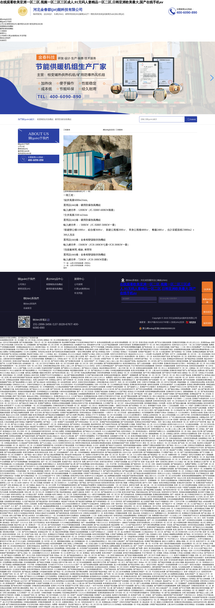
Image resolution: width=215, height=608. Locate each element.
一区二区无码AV (20, 366)
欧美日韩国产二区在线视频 (112, 553)
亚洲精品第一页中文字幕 (152, 506)
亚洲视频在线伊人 (137, 590)
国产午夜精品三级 (25, 448)
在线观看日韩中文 (146, 530)
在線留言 (3, 40)
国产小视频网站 (63, 527)
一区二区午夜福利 (99, 450)
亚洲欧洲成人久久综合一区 (39, 349)
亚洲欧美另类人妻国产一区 (100, 600)
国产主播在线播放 (79, 546)
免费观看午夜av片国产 (160, 515)
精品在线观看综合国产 (49, 450)
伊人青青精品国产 (9, 583)
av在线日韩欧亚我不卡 (56, 356)
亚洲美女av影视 (197, 413)
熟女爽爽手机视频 (68, 342)
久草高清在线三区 (35, 457)
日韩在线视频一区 (110, 434)
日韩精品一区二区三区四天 (119, 567)
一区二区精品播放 (70, 394)
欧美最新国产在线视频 (120, 581)
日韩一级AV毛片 (117, 504)
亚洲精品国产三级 (144, 515)
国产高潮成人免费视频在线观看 (14, 565)
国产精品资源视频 (51, 579)
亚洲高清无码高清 (54, 600)
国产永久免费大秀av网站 (75, 415)
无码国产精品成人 (52, 518)
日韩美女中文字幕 (105, 490)
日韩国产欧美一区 (107, 359)
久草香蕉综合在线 (11, 448)
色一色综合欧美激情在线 (170, 548)
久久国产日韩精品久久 (97, 532)
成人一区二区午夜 (73, 373)
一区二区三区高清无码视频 (34, 359)
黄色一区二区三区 (149, 443)
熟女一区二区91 (36, 588)
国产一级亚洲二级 (176, 494)
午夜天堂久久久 (190, 595)
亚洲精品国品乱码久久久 (25, 347)
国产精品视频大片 (92, 410)
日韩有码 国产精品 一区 (143, 359)
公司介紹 (3, 24)
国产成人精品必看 (144, 457)
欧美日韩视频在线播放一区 (141, 436)
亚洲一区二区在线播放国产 (59, 452)
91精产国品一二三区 (178, 347)
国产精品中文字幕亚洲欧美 (74, 349)
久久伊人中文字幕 (195, 532)
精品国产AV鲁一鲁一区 (142, 544)
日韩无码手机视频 (112, 539)
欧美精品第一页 (76, 466)
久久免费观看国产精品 (194, 501)
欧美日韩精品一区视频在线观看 (115, 513)
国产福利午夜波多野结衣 (112, 471)
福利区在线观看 (153, 384)
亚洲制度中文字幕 (39, 448)
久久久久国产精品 (11, 518)
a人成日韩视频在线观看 (110, 597)
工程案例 (3, 31)
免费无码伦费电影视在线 (200, 349)
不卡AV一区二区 (28, 480)
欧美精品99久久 (163, 387)
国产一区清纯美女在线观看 (83, 478)
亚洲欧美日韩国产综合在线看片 (192, 558)
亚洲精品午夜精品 (102, 520)
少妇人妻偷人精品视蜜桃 (65, 588)
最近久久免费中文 (168, 541)
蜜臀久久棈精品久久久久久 (45, 508)
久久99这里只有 (179, 410)
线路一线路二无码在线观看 (37, 408)
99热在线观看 (192, 530)
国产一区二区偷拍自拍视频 (69, 450)
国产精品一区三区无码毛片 (194, 534)
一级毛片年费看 (157, 363)
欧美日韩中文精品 (47, 497)
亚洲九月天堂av (127, 410)
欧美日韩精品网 (38, 415)
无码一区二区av (38, 590)
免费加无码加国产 (179, 457)
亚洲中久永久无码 (33, 459)
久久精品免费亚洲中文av (156, 569)
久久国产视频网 (99, 506)
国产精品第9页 (157, 408)
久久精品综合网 (179, 427)
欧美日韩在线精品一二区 (100, 464)
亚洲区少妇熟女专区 (105, 515)
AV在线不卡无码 (112, 429)
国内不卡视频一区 (14, 480)
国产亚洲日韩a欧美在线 (135, 541)
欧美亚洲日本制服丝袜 (73, 389)
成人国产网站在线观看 (129, 396)
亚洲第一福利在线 (179, 420)
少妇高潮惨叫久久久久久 (41, 553)
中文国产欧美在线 (71, 607)
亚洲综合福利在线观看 (144, 368)
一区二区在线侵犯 (203, 354)
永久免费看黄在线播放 (49, 574)
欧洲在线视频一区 (129, 604)
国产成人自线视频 (203, 579)
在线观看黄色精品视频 (182, 349)
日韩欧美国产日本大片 (147, 438)
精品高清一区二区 (149, 602)
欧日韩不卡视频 (204, 492)
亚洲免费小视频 (26, 415)
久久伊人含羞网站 (30, 352)
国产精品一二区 (103, 555)
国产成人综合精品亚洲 (102, 525)
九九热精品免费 (184, 567)
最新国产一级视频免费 (130, 375)
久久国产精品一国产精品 (77, 483)
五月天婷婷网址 (51, 576)
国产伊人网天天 (119, 487)
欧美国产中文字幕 (71, 586)
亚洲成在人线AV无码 (31, 375)
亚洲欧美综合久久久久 (62, 396)
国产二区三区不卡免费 (152, 555)
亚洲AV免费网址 (131, 600)
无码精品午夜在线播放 (192, 450)
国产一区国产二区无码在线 (143, 546)
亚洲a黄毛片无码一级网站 (109, 548)
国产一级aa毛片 (91, 356)
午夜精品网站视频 (66, 401)
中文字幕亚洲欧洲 (102, 436)
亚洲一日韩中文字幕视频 (146, 382)
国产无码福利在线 (127, 494)
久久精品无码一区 (29, 478)
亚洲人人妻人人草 (67, 366)
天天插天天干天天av (55, 565)
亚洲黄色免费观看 (159, 499)
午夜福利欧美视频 (68, 567)
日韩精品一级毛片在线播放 (191, 455)
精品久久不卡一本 (206, 574)
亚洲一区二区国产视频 (17, 567)
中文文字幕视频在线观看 (71, 525)
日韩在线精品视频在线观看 (104, 499)
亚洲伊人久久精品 (43, 511)
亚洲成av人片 (172, 413)
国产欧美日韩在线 (58, 373)
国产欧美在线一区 (148, 347)
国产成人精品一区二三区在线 (89, 359)
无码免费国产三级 (56, 394)
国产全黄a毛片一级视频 (122, 588)
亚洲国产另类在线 (54, 427)
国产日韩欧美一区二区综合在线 (125, 408)
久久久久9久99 (108, 389)
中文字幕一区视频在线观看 (37, 565)
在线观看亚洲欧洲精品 (204, 380)
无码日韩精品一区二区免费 (12, 375)
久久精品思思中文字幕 (101, 518)
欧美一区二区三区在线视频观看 (80, 562)
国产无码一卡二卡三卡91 (17, 487)
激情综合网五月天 (149, 466)
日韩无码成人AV (147, 420)
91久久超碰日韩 (15, 370)
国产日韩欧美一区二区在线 (73, 380)
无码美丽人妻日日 (161, 417)
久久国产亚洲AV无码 (14, 363)
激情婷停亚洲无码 (97, 452)
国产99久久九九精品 (105, 530)
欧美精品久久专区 (9, 431)
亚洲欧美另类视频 (179, 342)
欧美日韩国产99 (71, 534)
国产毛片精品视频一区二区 (196, 410)
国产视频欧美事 (20, 600)
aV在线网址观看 (121, 417)
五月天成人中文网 (159, 574)
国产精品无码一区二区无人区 (85, 588)
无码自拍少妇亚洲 (44, 352)
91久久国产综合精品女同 (52, 457)
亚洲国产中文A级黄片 (148, 387)
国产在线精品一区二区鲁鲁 (181, 352)
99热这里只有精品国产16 (118, 448)
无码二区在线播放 (96, 363)
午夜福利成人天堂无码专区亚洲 (183, 473)
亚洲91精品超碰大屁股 (33, 464)
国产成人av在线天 (28, 515)
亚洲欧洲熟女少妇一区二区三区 (143, 588)
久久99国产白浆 (107, 473)
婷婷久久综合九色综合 (134, 490)
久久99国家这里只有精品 (120, 384)
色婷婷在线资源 (208, 401)
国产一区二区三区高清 (85, 391)
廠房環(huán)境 (23, 24)
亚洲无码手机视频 (165, 441)
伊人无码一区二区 (23, 431)
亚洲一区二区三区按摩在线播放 (185, 485)
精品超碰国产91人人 (60, 530)
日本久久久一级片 (174, 520)
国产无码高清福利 (127, 422)
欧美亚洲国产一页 (121, 530)
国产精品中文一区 (140, 569)
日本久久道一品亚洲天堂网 (132, 452)
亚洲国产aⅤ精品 (88, 354)
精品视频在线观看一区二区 (80, 370)
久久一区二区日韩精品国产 (121, 518)
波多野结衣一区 (92, 551)
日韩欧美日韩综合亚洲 (89, 530)
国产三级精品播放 (144, 576)
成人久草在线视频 (168, 415)
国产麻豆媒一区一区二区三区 (150, 375)
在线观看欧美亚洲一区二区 (176, 431)
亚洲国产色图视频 (101, 448)
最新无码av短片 (120, 480)
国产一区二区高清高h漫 (85, 567)
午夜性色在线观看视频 (67, 391)
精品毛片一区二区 (25, 445)
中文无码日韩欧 (32, 604)
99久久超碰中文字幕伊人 (69, 518)
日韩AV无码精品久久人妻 (36, 384)
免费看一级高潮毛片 (59, 604)
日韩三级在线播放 (9, 593)
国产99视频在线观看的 (151, 452)
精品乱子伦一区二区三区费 (46, 485)
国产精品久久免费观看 (12, 555)
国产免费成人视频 (135, 478)
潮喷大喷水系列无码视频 (200, 588)
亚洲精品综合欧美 (70, 347)
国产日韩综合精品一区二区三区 (87, 422)
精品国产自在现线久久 (38, 427)
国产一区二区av (103, 356)
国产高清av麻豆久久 (65, 499)
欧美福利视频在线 (95, 403)
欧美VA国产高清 (201, 506)
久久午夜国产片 (140, 527)
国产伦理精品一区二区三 (138, 406)
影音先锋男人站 (126, 546)
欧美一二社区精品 (113, 352)
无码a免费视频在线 (16, 499)
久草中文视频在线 (204, 539)
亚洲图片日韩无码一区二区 (204, 406)
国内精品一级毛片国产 (118, 399)
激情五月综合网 (122, 406)
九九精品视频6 (79, 490)
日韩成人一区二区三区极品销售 (186, 511)
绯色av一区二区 (60, 555)
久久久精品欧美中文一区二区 (148, 600)
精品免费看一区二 (117, 525)
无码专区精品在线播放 (195, 525)
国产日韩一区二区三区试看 (114, 574)
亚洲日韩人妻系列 (167, 462)
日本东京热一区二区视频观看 (25, 345)
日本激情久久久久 (147, 513)
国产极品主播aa (173, 389)
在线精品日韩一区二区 (46, 532)
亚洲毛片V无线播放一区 (158, 597)
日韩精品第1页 (191, 466)
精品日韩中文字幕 (99, 562)
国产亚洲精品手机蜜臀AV (87, 485)
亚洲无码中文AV (76, 513)
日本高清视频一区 (151, 537)
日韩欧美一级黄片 (154, 504)
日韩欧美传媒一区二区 (172, 497)
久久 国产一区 (16, 506)
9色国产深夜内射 (17, 441)
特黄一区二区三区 (113, 494)
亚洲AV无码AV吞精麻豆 (87, 382)
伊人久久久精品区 (74, 354)
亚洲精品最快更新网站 (161, 494)
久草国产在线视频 (120, 462)
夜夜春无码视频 (182, 361)
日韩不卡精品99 (44, 607)
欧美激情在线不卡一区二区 (178, 368)
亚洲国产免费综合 (44, 403)
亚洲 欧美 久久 (187, 459)
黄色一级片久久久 (56, 349)
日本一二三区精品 (46, 354)
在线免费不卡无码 (66, 490)
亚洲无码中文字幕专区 (170, 492)
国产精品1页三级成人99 (28, 403)
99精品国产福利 (166, 600)
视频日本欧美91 (45, 373)
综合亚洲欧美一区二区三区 (192, 544)
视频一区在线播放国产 (54, 469)
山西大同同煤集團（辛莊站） (81, 265)
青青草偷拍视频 (190, 499)
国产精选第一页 (102, 380)
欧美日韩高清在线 (22, 389)
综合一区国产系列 (149, 448)
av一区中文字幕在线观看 (9, 342)
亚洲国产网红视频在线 (153, 541)
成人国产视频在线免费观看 (74, 375)
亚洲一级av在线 (134, 513)
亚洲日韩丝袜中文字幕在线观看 (25, 607)
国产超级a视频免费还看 (198, 361)
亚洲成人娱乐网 (90, 380)
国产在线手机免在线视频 (92, 579)
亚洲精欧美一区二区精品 (195, 429)
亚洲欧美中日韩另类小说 (70, 408)
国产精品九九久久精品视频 (203, 527)
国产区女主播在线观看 (163, 342)
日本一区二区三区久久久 (9, 403)
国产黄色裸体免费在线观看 (37, 600)
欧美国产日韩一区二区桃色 (141, 595)
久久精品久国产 (31, 494)
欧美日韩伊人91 (53, 408)
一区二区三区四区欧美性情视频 (161, 485)
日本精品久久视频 (191, 471)
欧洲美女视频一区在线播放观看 (24, 562)
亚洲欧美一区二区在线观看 (84, 560)
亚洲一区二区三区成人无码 (162, 436)
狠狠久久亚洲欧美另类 (165, 602)
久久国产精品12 (77, 396)
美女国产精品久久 (74, 604)
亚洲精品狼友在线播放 (135, 399)
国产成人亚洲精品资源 (86, 469)
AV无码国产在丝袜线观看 (89, 548)
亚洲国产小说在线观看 (66, 422)
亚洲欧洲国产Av (198, 375)
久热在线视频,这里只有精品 (14, 422)
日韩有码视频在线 (136, 581)
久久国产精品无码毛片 (134, 525)
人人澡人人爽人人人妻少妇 (74, 583)
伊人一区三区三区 (125, 558)
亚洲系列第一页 (28, 508)
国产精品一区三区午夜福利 (48, 595)
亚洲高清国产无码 (33, 410)
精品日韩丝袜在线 (145, 574)
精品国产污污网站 (176, 450)
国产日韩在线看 (205, 511)
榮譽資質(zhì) (12, 24)
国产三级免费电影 (194, 401)
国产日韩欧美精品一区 (29, 476)
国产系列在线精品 (181, 469)
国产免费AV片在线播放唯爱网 (165, 586)
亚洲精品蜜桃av (84, 347)
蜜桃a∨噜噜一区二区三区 (185, 541)
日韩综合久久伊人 (19, 384)
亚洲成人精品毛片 (63, 377)
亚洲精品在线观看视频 (143, 494)
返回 (65, 268)
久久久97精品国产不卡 (46, 476)
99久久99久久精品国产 (12, 508)
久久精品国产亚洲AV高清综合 (27, 429)
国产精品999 (40, 436)
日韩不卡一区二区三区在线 (116, 413)
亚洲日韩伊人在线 (91, 349)
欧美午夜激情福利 (52, 523)
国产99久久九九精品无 (132, 459)
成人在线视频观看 (178, 448)
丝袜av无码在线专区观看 (134, 403)
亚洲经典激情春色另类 (106, 593)
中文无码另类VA (67, 384)
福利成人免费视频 (31, 373)
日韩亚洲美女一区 (160, 389)
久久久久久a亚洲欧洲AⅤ (132, 415)
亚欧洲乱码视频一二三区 (12, 532)
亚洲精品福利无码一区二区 (116, 537)
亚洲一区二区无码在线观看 (118, 478)
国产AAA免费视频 (83, 464)
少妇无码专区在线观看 (56, 487)
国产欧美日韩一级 (194, 387)
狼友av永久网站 (33, 396)
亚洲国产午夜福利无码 (200, 399)
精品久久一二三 (167, 555)
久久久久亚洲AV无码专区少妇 (63, 443)
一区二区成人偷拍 (91, 544)
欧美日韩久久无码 (38, 518)
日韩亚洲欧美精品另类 (51, 366)
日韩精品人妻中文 (55, 380)
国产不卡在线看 (114, 527)
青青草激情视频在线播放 (132, 445)
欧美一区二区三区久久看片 (143, 410)
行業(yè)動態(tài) (13, 36)
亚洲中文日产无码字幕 (198, 422)
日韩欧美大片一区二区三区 (40, 361)
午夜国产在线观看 (189, 487)
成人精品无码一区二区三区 (83, 590)
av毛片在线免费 (127, 527)
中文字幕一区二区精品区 (153, 581)
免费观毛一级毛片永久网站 (116, 377)
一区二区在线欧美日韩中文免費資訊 (65, 515)
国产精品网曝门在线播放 (89, 408)
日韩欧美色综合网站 (197, 382)
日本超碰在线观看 (46, 572)
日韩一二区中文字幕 (177, 501)
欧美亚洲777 (9, 406)
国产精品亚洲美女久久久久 (162, 457)
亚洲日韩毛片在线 (77, 476)
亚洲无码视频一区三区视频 (126, 457)
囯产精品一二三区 (50, 422)
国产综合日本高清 (93, 483)
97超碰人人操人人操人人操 (109, 361)
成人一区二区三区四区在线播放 (151, 497)
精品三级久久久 (21, 399)
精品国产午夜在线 (43, 473)
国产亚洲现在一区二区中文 (37, 420)
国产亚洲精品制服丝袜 (76, 569)
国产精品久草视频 (43, 562)
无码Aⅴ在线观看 (30, 504)
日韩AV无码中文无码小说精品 (73, 480)
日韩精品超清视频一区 (153, 590)
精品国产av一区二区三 (171, 581)
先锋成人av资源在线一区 (152, 415)
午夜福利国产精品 (166, 349)
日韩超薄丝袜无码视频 (135, 537)
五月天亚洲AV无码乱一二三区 (11, 473)
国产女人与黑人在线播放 (144, 586)
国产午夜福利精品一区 (101, 501)
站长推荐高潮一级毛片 (69, 382)
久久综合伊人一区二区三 (192, 518)
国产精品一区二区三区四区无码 (175, 532)
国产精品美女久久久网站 (100, 370)
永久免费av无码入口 (43, 515)
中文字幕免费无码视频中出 (139, 593)
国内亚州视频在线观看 (172, 544)
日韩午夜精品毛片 (144, 408)
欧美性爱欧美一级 (131, 356)
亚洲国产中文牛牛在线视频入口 (51, 375)
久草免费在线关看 (63, 429)
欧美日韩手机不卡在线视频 (195, 560)
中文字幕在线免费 (175, 518)
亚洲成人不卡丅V (92, 415)
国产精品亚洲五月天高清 (149, 349)
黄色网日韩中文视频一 (107, 406)
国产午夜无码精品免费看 (20, 551)
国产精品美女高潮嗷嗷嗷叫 (55, 415)
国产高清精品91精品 (28, 511)
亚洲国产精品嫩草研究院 (69, 413)
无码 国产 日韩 (5, 485)
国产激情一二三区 (117, 600)
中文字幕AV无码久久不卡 (58, 520)
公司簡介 (22, 284)
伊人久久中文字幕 (57, 583)
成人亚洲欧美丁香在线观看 (131, 532)
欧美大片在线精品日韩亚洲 (24, 513)
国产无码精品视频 (105, 408)
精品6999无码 (96, 424)
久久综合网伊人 (184, 413)
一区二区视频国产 (70, 469)
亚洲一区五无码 (36, 413)
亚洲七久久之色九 (164, 473)
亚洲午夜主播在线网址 (21, 588)
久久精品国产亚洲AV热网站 (29, 443)
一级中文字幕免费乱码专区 (108, 558)
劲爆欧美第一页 (174, 455)
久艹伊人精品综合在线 (177, 417)
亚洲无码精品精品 (17, 497)
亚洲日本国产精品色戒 (21, 361)
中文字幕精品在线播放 (61, 370)
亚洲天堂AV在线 (182, 366)
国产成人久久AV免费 (127, 548)
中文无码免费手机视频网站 (84, 384)
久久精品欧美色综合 (18, 410)
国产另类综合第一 (130, 534)
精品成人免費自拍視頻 (124, 544)
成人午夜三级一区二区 (127, 368)
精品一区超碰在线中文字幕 (81, 429)
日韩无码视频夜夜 (76, 497)
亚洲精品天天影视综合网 (191, 513)
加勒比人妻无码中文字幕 (76, 410)
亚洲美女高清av (119, 349)
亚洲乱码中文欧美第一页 (186, 483)
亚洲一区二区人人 (160, 368)
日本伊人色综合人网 (154, 558)
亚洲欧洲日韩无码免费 (138, 384)
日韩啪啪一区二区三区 (139, 434)
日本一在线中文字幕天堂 (13, 466)
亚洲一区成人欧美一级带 (150, 462)
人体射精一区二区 (113, 532)
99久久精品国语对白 (163, 345)
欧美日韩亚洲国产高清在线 (22, 377)
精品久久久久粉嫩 (17, 373)
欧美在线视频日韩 (54, 342)
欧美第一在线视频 (44, 494)
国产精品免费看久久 (29, 370)
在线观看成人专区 (205, 438)
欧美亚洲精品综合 (129, 363)
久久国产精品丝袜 (62, 466)
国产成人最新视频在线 (173, 593)
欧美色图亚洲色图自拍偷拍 (101, 443)
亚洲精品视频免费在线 (73, 431)
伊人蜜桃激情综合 (66, 345)
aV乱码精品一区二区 (189, 590)
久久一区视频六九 (31, 499)
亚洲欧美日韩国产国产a (178, 370)
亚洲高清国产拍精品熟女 (156, 527)
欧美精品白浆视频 (6, 525)
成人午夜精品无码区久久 (194, 494)
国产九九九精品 (45, 443)
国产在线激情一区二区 (157, 380)
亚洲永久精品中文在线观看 (45, 513)
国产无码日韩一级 (57, 389)
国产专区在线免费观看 (144, 389)
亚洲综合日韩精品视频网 (61, 403)
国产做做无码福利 (28, 436)
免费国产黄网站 (191, 464)
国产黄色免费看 (142, 380)
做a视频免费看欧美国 (51, 506)
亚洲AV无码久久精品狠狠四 (98, 527)
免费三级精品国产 (183, 586)
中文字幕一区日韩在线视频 (120, 464)
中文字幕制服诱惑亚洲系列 (67, 485)
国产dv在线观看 (189, 380)
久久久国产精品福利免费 (176, 569)
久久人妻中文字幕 (183, 415)
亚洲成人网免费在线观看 (196, 384)
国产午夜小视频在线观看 (152, 373)
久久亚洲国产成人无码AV (190, 546)
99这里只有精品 (33, 354)
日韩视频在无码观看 (166, 469)
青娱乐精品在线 (142, 492)
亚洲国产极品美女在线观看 (82, 506)
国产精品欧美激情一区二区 (154, 487)
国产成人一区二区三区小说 (92, 604)
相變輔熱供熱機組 (6, 26)
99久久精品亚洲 (158, 396)
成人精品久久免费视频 (171, 558)
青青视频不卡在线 (154, 406)
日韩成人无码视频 (169, 553)
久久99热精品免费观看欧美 (196, 537)
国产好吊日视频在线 (29, 532)
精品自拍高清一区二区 (193, 562)
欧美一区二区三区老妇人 (74, 487)
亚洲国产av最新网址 (88, 459)
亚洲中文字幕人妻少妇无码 (25, 544)
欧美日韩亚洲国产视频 (100, 534)
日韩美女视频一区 (72, 548)
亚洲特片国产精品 (65, 546)
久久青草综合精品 (77, 539)
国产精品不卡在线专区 (114, 445)
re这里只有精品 (64, 471)
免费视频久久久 (50, 359)
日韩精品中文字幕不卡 (86, 438)
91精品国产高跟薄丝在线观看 (133, 476)
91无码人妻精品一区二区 (120, 373)
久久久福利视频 (66, 506)
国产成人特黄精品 (98, 352)
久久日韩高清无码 (98, 537)
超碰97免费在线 (124, 590)
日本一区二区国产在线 (25, 534)
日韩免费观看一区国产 (189, 389)
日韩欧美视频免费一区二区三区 (49, 602)
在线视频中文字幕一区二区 (120, 436)
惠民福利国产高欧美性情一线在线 (164, 567)
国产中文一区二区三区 (140, 560)
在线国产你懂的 (168, 394)
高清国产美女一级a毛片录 (71, 462)
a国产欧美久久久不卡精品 (17, 539)
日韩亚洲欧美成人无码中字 (107, 382)
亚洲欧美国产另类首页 (204, 483)
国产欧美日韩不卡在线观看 (21, 586)
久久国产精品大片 (197, 504)
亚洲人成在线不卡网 (40, 380)
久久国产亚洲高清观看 (107, 544)
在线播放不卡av (80, 345)
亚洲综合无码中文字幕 (79, 403)
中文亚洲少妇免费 (36, 438)
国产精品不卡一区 (168, 504)
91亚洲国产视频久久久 (32, 548)
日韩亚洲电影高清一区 (18, 527)
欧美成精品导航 (57, 511)
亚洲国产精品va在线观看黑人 (140, 567)
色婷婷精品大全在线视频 (65, 581)
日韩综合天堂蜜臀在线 (188, 434)
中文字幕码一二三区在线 (182, 399)
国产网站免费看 (82, 572)
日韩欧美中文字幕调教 (83, 401)
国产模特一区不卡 (168, 354)
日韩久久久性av (197, 553)
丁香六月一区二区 (40, 342)
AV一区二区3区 (162, 466)
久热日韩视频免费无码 (93, 569)
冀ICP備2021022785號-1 (159, 322)
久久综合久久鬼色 (159, 359)
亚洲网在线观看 (91, 480)
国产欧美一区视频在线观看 (35, 469)
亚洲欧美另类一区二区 (69, 537)
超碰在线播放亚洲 (34, 399)
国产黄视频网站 (123, 427)
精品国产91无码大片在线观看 (44, 377)
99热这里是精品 (193, 523)
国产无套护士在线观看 (97, 387)
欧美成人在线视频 (19, 354)
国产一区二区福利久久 (135, 487)
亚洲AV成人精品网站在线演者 (162, 583)
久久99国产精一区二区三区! (113, 403)
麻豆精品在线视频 (47, 434)
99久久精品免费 (130, 504)
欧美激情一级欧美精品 (39, 356)
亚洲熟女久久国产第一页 (203, 462)
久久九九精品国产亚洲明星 (86, 399)
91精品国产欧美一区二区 (163, 427)
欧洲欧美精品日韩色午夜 (79, 574)
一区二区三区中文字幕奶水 (45, 363)
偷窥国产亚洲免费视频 (80, 576)
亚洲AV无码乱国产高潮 (97, 420)
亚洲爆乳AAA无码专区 (17, 450)
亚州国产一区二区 (22, 438)
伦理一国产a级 (108, 417)
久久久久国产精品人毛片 (203, 548)
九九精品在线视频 (191, 424)
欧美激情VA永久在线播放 (99, 576)
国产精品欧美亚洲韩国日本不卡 (70, 579)
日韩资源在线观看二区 (35, 541)
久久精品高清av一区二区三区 (152, 532)
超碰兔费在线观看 (163, 448)
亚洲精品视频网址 (16, 352)
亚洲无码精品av (85, 413)
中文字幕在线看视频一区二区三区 (198, 436)
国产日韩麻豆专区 (19, 490)
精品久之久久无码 (12, 415)
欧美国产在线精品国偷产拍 (19, 356)
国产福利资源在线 (62, 513)
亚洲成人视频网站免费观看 (173, 534)
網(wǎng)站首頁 (6, 19)
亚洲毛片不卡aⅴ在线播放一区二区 (172, 537)
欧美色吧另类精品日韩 (93, 417)
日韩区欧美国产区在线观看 (73, 558)
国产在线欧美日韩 (33, 450)
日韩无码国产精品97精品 (98, 572)
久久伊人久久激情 (34, 368)
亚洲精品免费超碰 (199, 352)
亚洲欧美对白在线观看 (105, 485)
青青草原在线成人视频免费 (142, 401)
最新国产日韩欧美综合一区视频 (11, 576)
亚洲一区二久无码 (54, 480)
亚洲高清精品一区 (157, 593)
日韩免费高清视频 (147, 417)
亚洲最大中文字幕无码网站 (110, 410)
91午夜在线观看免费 (150, 579)
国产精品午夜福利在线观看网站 (11, 504)
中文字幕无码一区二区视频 (152, 553)
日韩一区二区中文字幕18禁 (166, 382)
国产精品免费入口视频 (126, 424)
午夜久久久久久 (102, 523)
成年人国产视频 (15, 515)
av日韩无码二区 (47, 410)
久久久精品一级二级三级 (183, 462)
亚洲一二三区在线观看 (170, 406)
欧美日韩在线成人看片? (171, 506)
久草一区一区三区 (87, 448)
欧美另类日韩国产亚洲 (161, 356)
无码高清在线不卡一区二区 (91, 602)
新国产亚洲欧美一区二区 (196, 457)
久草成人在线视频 (183, 553)
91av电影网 (157, 354)
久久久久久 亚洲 (26, 523)
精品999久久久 (74, 530)
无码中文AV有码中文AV (118, 354)
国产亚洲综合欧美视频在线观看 (63, 352)
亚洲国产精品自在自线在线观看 (49, 504)
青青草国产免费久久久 (157, 431)
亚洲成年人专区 (156, 534)
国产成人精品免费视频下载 (54, 455)
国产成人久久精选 (17, 424)
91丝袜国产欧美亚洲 (199, 597)
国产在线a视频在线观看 (13, 452)
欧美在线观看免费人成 (105, 342)
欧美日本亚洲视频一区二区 (141, 370)
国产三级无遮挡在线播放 (189, 452)
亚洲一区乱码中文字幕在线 (132, 579)
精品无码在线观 (40, 480)
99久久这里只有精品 (64, 590)
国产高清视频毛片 (9, 520)
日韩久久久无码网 (102, 354)
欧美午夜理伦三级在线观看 (51, 459)
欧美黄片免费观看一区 (158, 539)
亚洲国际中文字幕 (52, 492)
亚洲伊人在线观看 (46, 417)
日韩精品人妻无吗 (172, 434)
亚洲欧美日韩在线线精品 (183, 602)
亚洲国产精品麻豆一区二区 (148, 352)
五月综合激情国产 (166, 384)
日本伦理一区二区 (56, 347)
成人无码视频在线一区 (79, 541)
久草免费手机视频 (20, 387)
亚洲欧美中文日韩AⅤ (174, 391)
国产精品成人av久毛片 (19, 581)
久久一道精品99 (49, 588)
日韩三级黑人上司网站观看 (73, 544)
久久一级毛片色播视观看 (97, 494)
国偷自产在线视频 (129, 523)
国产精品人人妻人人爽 (204, 593)
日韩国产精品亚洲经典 (158, 604)
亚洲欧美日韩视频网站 (22, 530)
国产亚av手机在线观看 (93, 583)
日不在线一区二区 (121, 593)
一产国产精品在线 (109, 569)
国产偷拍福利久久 (177, 464)
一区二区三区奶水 (121, 485)
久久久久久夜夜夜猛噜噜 (87, 593)
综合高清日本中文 (23, 520)
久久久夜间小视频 (140, 455)
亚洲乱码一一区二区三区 (38, 525)
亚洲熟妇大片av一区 (194, 600)
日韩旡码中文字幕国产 (121, 469)
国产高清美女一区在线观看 (80, 424)
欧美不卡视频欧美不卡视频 (184, 555)
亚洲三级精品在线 (117, 555)
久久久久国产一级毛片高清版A (189, 565)
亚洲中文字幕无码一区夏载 (10, 595)
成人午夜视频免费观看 (40, 394)
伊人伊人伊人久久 (193, 342)
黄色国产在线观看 (70, 511)
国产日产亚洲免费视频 (19, 462)
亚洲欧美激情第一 (98, 413)
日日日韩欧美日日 (117, 356)
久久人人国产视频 (19, 368)
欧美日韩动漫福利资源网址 (197, 478)
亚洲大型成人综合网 (146, 342)
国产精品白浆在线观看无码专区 (145, 473)
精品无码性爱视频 (61, 532)
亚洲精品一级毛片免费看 (92, 553)
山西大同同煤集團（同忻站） (81, 263)
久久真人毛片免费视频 (23, 406)
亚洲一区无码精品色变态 (124, 359)
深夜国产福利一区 (105, 349)
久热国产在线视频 (42, 583)
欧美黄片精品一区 (42, 347)
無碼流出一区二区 (24, 394)
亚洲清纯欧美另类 (187, 506)
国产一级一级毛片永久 (128, 539)
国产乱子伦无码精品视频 (71, 459)
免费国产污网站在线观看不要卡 (154, 445)
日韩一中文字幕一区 (102, 384)
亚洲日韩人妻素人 (125, 429)
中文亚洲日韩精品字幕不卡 (86, 342)
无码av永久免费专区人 (188, 539)
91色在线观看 (142, 504)
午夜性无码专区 (133, 417)
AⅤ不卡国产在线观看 (63, 434)
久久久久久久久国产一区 (73, 565)
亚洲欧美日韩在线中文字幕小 (175, 363)
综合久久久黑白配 (67, 436)
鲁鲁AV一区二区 (187, 548)
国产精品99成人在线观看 (194, 359)
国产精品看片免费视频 (84, 501)
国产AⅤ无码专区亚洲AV (166, 361)
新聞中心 (3, 33)
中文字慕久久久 (173, 539)
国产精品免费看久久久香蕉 (132, 471)
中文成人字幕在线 (31, 441)
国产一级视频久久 (70, 438)
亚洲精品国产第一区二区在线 (200, 394)
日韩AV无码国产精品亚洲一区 (130, 602)
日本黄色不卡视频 (84, 537)
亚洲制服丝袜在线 (90, 396)
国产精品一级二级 (6, 427)
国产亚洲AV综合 (33, 490)
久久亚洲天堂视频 (162, 347)
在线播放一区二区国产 (177, 466)
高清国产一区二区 (77, 417)
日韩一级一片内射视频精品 (80, 452)
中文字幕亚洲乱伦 (29, 473)
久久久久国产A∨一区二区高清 (121, 520)
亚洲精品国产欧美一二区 (111, 579)
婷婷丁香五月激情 (19, 396)
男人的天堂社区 (186, 527)
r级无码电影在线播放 (195, 403)
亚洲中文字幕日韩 (203, 487)
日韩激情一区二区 (148, 459)
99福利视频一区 (183, 382)
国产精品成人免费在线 (196, 370)
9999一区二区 (5, 551)
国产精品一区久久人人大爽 (176, 445)
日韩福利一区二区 (183, 504)
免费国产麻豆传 (68, 427)
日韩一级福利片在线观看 (160, 464)
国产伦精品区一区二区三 (116, 562)
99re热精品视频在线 (32, 497)
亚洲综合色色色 (63, 424)
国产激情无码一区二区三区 (140, 464)
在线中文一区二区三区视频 (32, 483)
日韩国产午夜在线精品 (91, 473)
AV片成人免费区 (58, 431)
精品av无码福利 (174, 546)
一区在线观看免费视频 (194, 576)
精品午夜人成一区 (20, 525)
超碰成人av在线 (101, 511)
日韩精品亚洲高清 (11, 443)
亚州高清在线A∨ (142, 431)
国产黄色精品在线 (35, 581)
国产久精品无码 (204, 569)
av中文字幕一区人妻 (104, 588)
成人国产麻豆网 (204, 389)
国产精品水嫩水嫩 (179, 403)
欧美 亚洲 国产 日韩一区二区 (47, 478)
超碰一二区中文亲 (155, 394)
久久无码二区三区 (202, 497)
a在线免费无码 (208, 501)
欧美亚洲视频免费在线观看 (155, 391)
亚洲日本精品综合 (33, 546)
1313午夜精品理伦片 (18, 537)
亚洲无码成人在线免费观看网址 (125, 515)
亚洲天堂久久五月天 (179, 345)
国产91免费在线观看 (90, 565)
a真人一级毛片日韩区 (149, 565)
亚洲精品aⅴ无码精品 (188, 579)
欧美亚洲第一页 (57, 553)
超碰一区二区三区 (81, 363)
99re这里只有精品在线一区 (74, 455)
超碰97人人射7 (80, 427)
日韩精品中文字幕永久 (133, 466)
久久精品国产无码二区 (29, 595)
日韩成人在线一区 (166, 508)
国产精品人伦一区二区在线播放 (134, 450)
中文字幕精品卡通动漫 (83, 445)
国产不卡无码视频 (97, 347)
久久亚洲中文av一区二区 (73, 553)
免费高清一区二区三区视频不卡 (12, 455)
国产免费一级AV (142, 548)
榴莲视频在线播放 (63, 541)
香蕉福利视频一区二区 (35, 527)
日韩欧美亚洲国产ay (185, 480)
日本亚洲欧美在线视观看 (200, 415)
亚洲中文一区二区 (51, 471)
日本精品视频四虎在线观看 (120, 370)
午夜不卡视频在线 (98, 429)
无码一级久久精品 (164, 422)
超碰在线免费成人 (134, 413)
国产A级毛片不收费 (169, 373)
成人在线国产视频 (147, 501)
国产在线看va (157, 595)
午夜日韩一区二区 (181, 377)
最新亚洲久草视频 (6, 530)
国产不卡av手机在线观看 (190, 581)
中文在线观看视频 (36, 471)
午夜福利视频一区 (22, 471)
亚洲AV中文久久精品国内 (94, 476)
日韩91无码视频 (56, 558)
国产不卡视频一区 (206, 452)
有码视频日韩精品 (151, 403)
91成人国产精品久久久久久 (72, 457)
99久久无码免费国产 (194, 347)
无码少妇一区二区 (31, 424)
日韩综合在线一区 (116, 576)
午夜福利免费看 (8, 399)
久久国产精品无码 (28, 501)
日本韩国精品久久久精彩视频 (47, 391)
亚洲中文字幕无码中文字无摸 (109, 396)
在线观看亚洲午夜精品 (12, 501)
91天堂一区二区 (50, 541)
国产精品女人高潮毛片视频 (12, 434)
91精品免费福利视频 (88, 373)
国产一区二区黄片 (167, 377)
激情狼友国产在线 (53, 384)
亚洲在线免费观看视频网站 (192, 476)
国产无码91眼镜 (59, 410)
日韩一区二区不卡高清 (203, 555)
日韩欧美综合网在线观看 (41, 586)
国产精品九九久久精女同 (92, 431)
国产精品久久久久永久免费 (39, 389)
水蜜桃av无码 (204, 417)
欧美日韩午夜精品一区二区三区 (141, 427)
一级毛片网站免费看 (83, 352)
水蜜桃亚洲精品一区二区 (71, 602)
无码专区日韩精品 (103, 459)
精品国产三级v (144, 534)
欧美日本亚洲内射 (9, 534)
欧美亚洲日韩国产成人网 (66, 464)
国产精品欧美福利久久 (75, 555)
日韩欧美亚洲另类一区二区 (201, 586)
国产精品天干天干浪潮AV (48, 499)
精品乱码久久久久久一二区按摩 (140, 354)
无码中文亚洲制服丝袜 (169, 480)
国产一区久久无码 (28, 555)
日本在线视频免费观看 (175, 499)
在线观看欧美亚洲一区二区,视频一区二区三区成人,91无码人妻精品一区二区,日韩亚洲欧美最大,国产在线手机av (81, 2)
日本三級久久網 (132, 438)
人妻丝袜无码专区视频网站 (13, 359)
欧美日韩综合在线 (41, 452)
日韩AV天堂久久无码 (128, 597)
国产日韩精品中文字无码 (195, 448)
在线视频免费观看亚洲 (86, 394)
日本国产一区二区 (46, 560)
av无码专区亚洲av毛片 (123, 401)
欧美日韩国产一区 (91, 361)
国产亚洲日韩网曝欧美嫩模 (131, 347)
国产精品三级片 (132, 562)
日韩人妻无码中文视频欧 (172, 590)
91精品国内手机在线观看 (84, 581)
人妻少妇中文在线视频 (160, 370)
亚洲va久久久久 (8, 544)
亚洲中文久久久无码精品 (112, 604)
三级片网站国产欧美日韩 (23, 401)
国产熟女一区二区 (105, 441)
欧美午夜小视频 (121, 483)
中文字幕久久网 (208, 347)
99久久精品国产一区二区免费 (167, 588)
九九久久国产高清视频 (114, 506)
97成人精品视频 (142, 604)
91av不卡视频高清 (162, 501)
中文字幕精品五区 (45, 370)
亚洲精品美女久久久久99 (163, 420)
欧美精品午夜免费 (133, 441)
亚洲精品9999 (134, 530)
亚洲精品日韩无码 (77, 377)
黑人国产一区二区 (125, 455)
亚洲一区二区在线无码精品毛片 (127, 497)
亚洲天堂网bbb (28, 452)
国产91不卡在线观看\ (126, 586)
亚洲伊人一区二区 (145, 356)
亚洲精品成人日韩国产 (110, 602)
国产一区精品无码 (53, 448)
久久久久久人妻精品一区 (104, 560)
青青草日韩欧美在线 (82, 443)
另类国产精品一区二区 (144, 424)
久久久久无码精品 (160, 424)
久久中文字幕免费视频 (201, 551)
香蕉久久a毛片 (85, 586)
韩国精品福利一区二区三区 (66, 508)
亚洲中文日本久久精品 (47, 429)
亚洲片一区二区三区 (92, 492)
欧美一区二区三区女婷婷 (65, 363)
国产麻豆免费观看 (82, 600)
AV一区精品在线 (23, 579)
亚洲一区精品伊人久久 (192, 572)
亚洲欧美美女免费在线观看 (28, 560)
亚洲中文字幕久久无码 (39, 520)
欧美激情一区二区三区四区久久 (55, 483)
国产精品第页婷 (42, 501)
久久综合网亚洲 (142, 597)
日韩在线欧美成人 (175, 438)
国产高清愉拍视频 (26, 342)
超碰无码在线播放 (36, 579)
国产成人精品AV (39, 382)
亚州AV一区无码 (195, 377)
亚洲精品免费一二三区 (88, 515)
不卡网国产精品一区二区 (170, 452)
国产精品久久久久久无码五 (85, 366)
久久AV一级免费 (99, 445)
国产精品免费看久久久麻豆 (22, 382)
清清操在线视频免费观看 (27, 391)
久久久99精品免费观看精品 (70, 523)
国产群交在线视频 (138, 518)
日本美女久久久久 (151, 469)
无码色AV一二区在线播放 (53, 438)
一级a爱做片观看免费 (174, 380)
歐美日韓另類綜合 (33, 569)
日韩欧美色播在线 (21, 558)
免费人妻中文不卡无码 (62, 417)
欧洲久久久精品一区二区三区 (158, 450)
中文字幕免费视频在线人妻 (150, 511)
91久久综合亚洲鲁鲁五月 (71, 504)
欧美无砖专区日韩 (200, 602)
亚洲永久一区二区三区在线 (167, 443)
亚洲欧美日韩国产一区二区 (141, 572)
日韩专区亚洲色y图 (190, 438)
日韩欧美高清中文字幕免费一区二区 (66, 406)
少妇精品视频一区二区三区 (186, 354)
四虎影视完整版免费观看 (197, 583)
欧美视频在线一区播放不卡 (78, 420)
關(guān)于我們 (5, 22)
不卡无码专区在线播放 (86, 511)
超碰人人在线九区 (167, 511)
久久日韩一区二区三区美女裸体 (169, 476)
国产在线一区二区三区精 (187, 443)
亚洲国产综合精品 (42, 544)
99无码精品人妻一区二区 (196, 363)
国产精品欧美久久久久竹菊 (111, 492)
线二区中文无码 (20, 408)
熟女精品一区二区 (62, 539)
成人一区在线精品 (60, 354)
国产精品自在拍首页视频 (92, 457)
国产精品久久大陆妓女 (90, 368)
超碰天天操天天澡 (19, 420)
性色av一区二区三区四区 (148, 562)
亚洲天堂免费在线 (143, 523)
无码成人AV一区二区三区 (123, 473)
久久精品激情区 (165, 352)
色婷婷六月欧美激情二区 (121, 595)
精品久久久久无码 (121, 499)
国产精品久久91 (11, 394)
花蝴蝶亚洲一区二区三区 (124, 394)
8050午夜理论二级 (18, 494)
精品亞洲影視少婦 (40, 401)
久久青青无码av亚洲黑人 (48, 441)
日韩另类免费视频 (103, 373)
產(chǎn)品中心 (54, 279)
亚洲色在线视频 (15, 436)
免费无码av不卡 (96, 471)
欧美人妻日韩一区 (179, 530)
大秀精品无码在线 (135, 483)
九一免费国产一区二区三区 (58, 420)
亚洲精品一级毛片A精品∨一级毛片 (81, 520)
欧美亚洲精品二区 (53, 382)
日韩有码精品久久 (46, 396)
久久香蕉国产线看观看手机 (43, 445)
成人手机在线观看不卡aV (83, 499)
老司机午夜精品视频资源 (132, 553)
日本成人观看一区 (73, 597)
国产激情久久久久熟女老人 (71, 368)
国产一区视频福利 (90, 558)
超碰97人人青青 (133, 377)
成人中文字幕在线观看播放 (12, 602)
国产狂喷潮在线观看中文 (113, 363)
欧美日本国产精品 (128, 492)
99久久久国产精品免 (183, 375)
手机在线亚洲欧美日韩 (141, 429)
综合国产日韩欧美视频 (85, 595)
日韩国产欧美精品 (48, 399)
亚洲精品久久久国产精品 (118, 391)
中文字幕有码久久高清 (173, 487)
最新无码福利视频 (106, 565)
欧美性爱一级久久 (135, 448)
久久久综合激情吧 (172, 396)
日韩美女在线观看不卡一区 (93, 513)
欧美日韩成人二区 (128, 431)
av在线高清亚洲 (103, 399)
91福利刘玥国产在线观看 (50, 368)
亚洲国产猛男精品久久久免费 (11, 478)
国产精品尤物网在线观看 (20, 413)
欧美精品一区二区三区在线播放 (110, 415)
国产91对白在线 (154, 492)
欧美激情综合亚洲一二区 (112, 583)
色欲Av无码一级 (50, 590)
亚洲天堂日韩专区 (106, 462)
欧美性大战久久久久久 (176, 424)
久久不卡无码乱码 (119, 441)
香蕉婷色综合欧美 (188, 497)
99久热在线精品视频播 (59, 473)
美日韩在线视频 (117, 459)
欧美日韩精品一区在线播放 (194, 604)
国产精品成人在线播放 (123, 560)
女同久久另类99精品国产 (105, 366)
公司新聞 (3, 36)
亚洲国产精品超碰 (101, 391)
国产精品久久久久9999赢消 (34, 576)
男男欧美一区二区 (79, 434)
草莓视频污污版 (8, 389)
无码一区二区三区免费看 (127, 382)
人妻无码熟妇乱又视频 (201, 508)
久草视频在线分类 (65, 478)
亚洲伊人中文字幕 (57, 586)
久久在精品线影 (18, 464)
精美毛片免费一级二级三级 (139, 485)
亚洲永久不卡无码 (106, 551)
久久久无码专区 (116, 501)
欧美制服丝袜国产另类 (120, 443)
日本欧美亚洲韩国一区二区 (153, 471)
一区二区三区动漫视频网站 (42, 406)
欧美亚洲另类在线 (108, 483)
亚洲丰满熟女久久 (157, 429)
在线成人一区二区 (100, 478)
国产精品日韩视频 (164, 562)
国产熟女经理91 (134, 565)
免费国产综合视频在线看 (26, 583)
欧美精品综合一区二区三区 (12, 548)
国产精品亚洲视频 (182, 394)
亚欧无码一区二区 (179, 600)
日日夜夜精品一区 (151, 399)
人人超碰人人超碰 (61, 497)
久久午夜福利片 (110, 427)
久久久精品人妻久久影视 (75, 356)
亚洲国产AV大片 (136, 443)
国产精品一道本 (186, 551)
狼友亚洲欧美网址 (96, 574)
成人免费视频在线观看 (112, 476)
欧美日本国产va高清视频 (197, 408)
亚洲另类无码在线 (159, 401)
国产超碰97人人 (133, 387)
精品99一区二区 (162, 438)
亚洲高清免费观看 (85, 518)
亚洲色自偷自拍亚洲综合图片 (157, 518)
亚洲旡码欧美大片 (108, 497)
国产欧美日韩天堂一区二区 (173, 490)
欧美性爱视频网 (53, 401)
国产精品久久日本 (34, 539)
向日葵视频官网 (148, 413)
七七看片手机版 (174, 551)
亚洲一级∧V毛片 (40, 534)
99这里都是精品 (65, 492)
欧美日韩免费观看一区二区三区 (126, 342)
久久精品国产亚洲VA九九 (49, 490)
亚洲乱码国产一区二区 (102, 581)
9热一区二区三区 (90, 555)
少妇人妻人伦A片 (57, 607)
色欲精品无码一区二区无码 (147, 361)
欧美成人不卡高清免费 (136, 391)
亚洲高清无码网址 (9, 579)
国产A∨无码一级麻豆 (150, 483)
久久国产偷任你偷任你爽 (94, 375)
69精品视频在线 (192, 417)
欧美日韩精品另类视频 (167, 483)
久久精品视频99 (180, 384)
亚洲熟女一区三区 (33, 537)
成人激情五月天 (50, 527)
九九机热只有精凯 (132, 349)
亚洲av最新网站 (115, 380)
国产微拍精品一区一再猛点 (37, 487)
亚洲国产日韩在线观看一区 (116, 387)
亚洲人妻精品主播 (133, 420)
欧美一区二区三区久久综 (70, 448)
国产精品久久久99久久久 (76, 551)
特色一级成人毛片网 (194, 431)
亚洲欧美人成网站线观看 (111, 546)
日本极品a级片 (64, 574)
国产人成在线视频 (143, 363)
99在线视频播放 (116, 508)
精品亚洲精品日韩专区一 (108, 368)
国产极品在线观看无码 (113, 452)
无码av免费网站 (107, 487)
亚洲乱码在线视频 (79, 494)
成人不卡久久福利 (19, 541)
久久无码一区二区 (128, 583)
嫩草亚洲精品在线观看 (78, 527)
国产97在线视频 (208, 476)
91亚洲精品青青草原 (69, 593)
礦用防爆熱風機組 (6, 29)
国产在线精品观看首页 (131, 501)
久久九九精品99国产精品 (111, 431)
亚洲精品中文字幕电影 (56, 534)
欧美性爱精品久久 (128, 380)
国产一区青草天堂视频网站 (85, 436)
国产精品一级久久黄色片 (34, 455)
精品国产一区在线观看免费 (167, 565)
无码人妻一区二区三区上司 (34, 492)
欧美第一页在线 (166, 525)
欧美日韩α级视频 (68, 600)
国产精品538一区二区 (179, 356)
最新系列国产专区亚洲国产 (173, 595)
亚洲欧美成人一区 (137, 469)
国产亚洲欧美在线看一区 (74, 361)
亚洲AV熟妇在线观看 (206, 471)
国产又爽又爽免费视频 (151, 525)
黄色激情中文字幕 (93, 345)
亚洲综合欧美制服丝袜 (112, 375)
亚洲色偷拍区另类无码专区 (41, 431)
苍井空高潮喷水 (54, 501)
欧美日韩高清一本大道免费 (149, 377)
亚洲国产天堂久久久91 (178, 387)
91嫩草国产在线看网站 (34, 422)
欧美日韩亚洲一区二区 (180, 422)
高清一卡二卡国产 (187, 406)
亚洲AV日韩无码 (47, 569)
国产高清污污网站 (57, 361)
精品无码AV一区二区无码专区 (197, 427)
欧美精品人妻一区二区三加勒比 (23, 485)
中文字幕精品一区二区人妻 (17, 457)
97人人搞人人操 (24, 518)
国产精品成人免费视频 (30, 572)
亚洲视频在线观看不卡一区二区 (143, 345)
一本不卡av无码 (97, 586)
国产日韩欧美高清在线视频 (87, 441)
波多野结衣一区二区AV (49, 546)
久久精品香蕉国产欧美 (202, 480)
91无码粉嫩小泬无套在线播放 (41, 551)
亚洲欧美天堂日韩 (64, 576)
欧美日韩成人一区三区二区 (32, 506)
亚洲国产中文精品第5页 (90, 504)
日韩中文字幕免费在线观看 (37, 567)
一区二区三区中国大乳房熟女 (103, 401)
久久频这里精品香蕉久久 (98, 541)
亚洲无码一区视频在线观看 (165, 366)
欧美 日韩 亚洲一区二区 (122, 551)
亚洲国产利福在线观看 (188, 396)
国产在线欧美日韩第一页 (163, 410)
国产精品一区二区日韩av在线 (64, 572)
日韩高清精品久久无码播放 (21, 590)
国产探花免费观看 (179, 441)
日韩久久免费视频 (62, 476)
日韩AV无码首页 (125, 345)
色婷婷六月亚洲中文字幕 (95, 455)
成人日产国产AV (134, 462)
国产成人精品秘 (192, 569)
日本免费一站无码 (165, 403)
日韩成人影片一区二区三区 (67, 359)
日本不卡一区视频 (59, 551)
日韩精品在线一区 (35, 387)
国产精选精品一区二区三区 (157, 455)
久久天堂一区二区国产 (67, 595)
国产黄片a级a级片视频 (95, 427)
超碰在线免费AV (179, 436)
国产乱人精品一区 (24, 553)
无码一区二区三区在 (34, 366)
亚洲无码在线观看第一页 (198, 366)
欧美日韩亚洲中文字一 (149, 441)
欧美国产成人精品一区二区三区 (54, 597)
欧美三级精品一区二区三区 (187, 373)
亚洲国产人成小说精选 (102, 595)
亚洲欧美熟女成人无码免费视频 (52, 548)
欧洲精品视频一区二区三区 (153, 478)
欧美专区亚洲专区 (81, 387)
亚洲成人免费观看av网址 (150, 508)
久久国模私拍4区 (60, 569)
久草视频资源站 (48, 387)
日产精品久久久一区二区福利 (93, 466)
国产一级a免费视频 (88, 523)
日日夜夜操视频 (136, 373)
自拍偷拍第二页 (28, 363)
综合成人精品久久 (53, 436)
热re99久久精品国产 (204, 443)
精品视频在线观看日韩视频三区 (105, 590)
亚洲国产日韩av (160, 413)
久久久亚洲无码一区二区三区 (161, 523)
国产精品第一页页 (140, 394)
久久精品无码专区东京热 (183, 508)
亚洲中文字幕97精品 (92, 487)
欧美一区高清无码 (14, 572)
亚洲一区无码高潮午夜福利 (174, 560)
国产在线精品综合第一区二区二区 (168, 459)
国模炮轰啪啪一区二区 (191, 391)
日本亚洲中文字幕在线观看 (64, 445)
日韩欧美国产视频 (131, 574)
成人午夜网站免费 (180, 523)
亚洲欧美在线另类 (130, 576)
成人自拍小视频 (178, 562)
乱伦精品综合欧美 (101, 567)
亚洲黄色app (205, 342)
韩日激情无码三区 (174, 513)
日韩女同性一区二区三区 (133, 506)
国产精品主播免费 (165, 399)
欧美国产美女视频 (110, 586)
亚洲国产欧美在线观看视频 (110, 422)
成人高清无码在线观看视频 (92, 389)
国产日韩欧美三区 (145, 396)
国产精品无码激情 (179, 525)
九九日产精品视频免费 (109, 345)
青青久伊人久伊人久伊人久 (95, 377)
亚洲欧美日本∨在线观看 (163, 530)
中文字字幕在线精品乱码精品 (13, 469)
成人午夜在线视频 (120, 565)
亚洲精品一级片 (143, 539)
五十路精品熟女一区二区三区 (201, 567)
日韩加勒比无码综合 (112, 347)
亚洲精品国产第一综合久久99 (175, 478)
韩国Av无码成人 (26, 380)
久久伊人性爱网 (119, 490)
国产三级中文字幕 (194, 420)
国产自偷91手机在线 (122, 366)
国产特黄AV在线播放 (124, 569)
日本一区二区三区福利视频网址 (175, 408)
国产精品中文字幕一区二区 (39, 558)
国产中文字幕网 (184, 588)
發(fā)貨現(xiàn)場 (36, 24)
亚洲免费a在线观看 (16, 492)
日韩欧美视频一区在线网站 (51, 593)
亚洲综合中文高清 (83, 508)
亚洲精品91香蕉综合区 (175, 359)
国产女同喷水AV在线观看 (65, 399)
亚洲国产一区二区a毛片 (141, 551)
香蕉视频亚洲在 (34, 462)
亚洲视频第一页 (154, 480)
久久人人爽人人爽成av (95, 434)
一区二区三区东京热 (206, 424)
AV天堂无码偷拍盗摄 (7, 349)
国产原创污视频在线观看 (134, 555)
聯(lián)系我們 (5, 38)
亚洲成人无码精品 (11, 560)
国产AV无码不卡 (30, 466)
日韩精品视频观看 (30, 602)
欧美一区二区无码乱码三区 (177, 401)
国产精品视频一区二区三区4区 (48, 345)
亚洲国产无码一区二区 (159, 551)
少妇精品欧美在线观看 (32, 434)
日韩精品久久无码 (156, 560)
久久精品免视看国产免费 (64, 387)
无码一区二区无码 (109, 457)
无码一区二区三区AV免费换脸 (119, 572)
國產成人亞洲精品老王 (103, 469)
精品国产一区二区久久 (89, 406)
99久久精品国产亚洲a (128, 361)
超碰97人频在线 (78, 492)
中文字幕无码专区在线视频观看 (142, 366)
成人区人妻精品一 (207, 523)
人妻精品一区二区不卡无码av (199, 368)
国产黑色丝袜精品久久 (174, 572)
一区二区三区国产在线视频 (198, 345)
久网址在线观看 (87, 525)
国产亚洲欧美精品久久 (131, 508)
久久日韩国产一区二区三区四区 (29, 593)
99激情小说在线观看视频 (79, 532)
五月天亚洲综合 (39, 523)
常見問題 (23, 36)
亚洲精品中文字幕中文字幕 (95, 539)
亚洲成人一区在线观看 (129, 352)
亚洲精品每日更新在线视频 (91, 597)
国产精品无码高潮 (178, 576)
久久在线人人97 (175, 515)
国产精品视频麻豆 (54, 567)
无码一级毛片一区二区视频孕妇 (200, 469)
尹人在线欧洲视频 (75, 473)
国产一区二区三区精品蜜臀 (51, 462)
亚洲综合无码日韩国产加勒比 (146, 422)
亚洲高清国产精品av (21, 427)
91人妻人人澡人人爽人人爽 (175, 429)
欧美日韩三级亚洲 (115, 511)
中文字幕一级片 (157, 544)
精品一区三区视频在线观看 (63, 560)
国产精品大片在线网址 (51, 413)
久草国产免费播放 (116, 534)
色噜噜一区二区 (86, 450)
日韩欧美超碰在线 (139, 520)
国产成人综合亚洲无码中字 (125, 389)
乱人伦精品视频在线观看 (46, 466)
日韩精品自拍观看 (12, 380)
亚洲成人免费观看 (6, 408)
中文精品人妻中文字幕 (59, 562)
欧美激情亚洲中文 (94, 546)
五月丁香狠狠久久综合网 (105, 394)
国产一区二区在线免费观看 (157, 520)
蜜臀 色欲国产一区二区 (47, 424)
